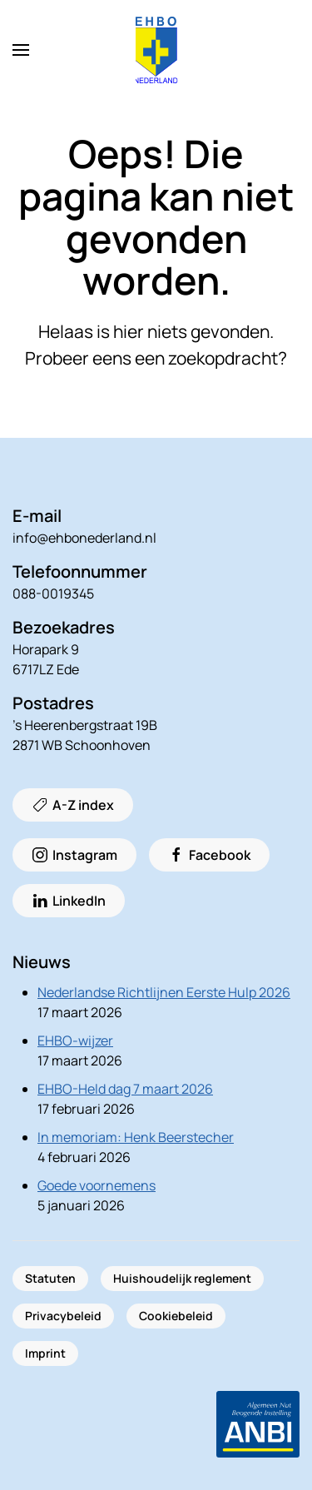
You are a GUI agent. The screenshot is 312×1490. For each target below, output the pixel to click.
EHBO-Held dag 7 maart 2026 (125, 1089)
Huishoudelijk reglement (182, 1278)
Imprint (45, 1353)
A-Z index (73, 805)
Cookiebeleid (176, 1316)
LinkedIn (69, 901)
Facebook (209, 855)
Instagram (74, 855)
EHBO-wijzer (75, 1040)
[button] (20, 50)
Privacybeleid (63, 1316)
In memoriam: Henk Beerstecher (135, 1137)
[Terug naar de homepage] (156, 50)
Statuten (50, 1278)
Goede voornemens (96, 1185)
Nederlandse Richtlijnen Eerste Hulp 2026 (163, 992)
